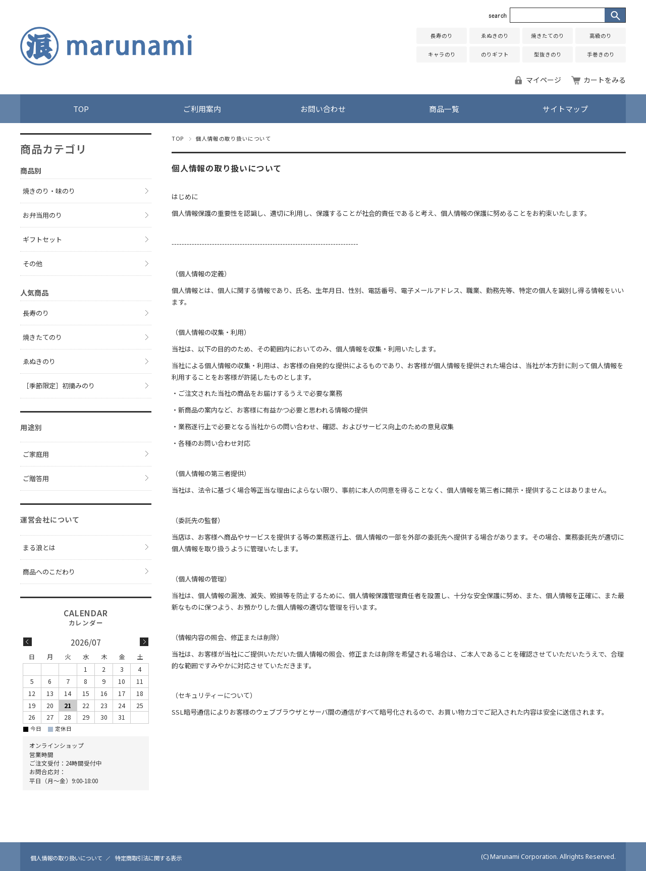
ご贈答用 (36, 478)
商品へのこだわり (49, 571)
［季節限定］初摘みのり (59, 385)
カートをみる (604, 80)
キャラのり (442, 54)
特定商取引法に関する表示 (148, 858)
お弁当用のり (42, 215)
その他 (32, 263)
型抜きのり (548, 54)
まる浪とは (39, 547)
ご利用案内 (202, 108)
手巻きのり (601, 54)
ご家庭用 (36, 454)
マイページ (543, 80)
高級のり (600, 35)
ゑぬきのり (495, 35)
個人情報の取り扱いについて (66, 858)
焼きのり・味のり (49, 191)
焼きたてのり (547, 35)
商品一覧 (444, 108)
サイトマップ (565, 108)
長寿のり (441, 35)
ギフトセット (42, 239)
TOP (81, 108)
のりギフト (495, 54)
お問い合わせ (323, 108)
